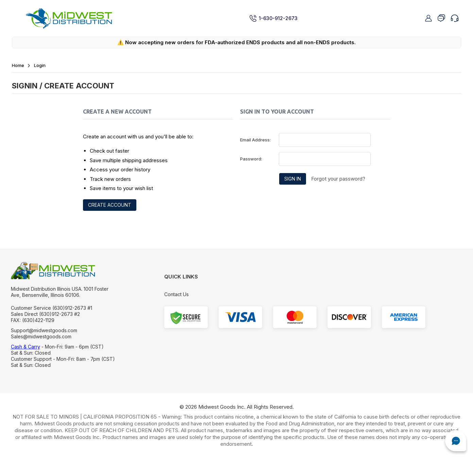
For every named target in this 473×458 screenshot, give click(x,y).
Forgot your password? (338, 178)
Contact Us (176, 294)
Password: (251, 159)
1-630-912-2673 (273, 18)
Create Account (109, 205)
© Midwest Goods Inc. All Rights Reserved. (237, 407)
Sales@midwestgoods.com (41, 336)
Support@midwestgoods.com (44, 330)
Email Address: (255, 139)
